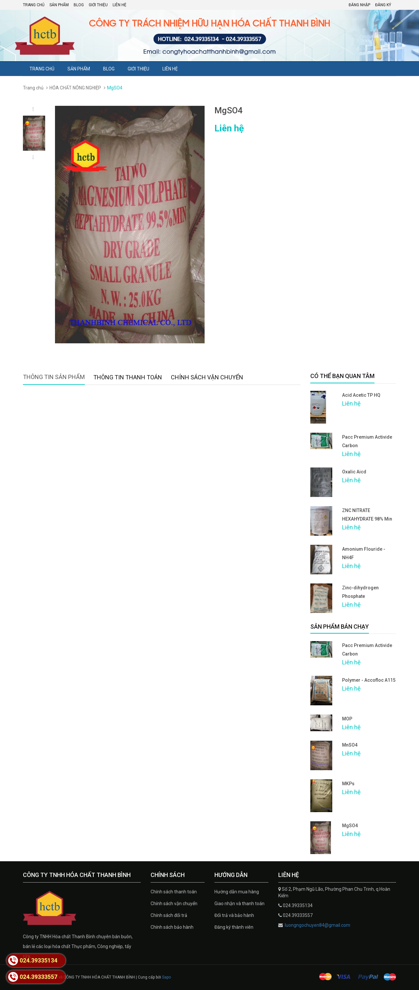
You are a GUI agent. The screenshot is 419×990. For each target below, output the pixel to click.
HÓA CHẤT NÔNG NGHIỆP (75, 87)
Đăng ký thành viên (233, 927)
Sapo (166, 977)
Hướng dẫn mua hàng (236, 891)
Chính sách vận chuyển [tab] (207, 377)
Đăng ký (383, 5)
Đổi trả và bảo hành (234, 915)
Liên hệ (119, 5)
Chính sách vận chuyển (174, 903)
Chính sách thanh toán (174, 891)
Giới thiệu (98, 5)
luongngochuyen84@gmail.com (317, 925)
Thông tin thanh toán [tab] (127, 377)
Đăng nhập (359, 5)
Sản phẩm (59, 5)
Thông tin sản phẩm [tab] (54, 376)
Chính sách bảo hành (172, 927)
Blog (79, 5)
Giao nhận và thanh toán (239, 903)
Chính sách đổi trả (169, 915)
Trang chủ (34, 5)
